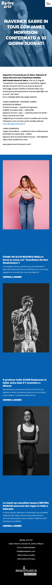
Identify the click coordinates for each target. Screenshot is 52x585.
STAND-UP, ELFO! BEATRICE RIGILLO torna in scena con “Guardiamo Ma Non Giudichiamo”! (25, 260)
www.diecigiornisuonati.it (14, 123)
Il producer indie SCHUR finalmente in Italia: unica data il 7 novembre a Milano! (25, 383)
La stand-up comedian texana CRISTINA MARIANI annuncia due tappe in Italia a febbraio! (26, 506)
